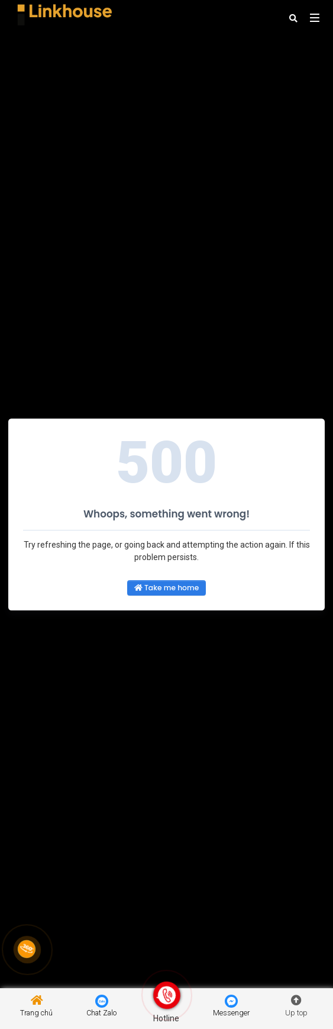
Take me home (166, 588)
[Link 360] (26, 949)
